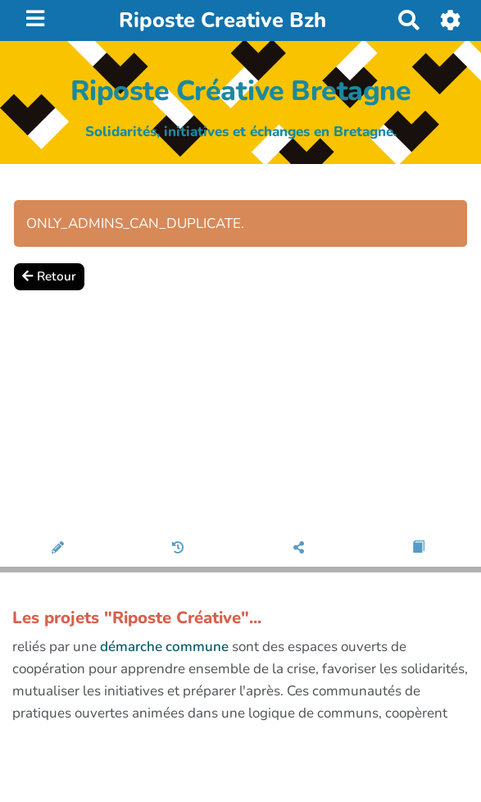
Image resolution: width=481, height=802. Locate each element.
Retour (49, 276)
